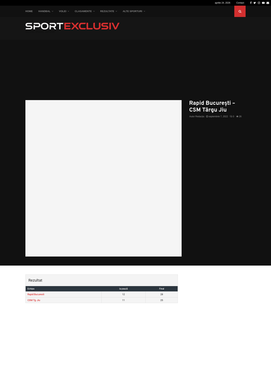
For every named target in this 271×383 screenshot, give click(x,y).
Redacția (199, 116)
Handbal (44, 11)
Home (29, 11)
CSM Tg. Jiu (33, 300)
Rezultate (107, 11)
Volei (62, 11)
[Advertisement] (135, 71)
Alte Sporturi (132, 11)
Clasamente (83, 11)
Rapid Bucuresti (35, 294)
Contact (240, 3)
